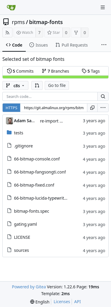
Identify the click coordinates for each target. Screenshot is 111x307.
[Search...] (103, 96)
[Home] (11, 7)
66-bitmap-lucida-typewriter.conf (45, 198)
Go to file (56, 85)
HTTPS (11, 107)
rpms (18, 22)
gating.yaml (25, 224)
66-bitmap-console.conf (37, 159)
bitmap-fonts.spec (31, 211)
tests (18, 133)
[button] (37, 85)
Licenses (62, 301)
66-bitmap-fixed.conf (34, 185)
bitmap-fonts (46, 22)
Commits (20, 71)
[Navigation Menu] (102, 7)
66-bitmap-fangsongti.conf (40, 172)
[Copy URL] (92, 107)
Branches (55, 71)
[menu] (103, 107)
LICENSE (22, 237)
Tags (91, 71)
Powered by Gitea (29, 286)
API (77, 301)
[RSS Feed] (7, 32)
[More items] (104, 45)
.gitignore (23, 146)
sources (21, 250)
